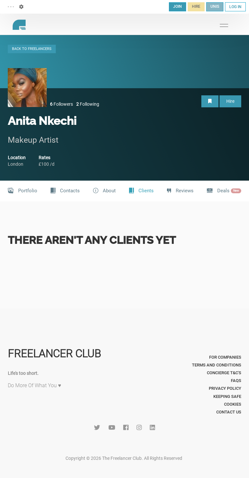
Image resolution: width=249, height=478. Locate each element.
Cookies (232, 404)
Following (87, 104)
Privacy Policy (225, 388)
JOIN (177, 6)
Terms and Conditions (216, 365)
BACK (32, 49)
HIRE (196, 6)
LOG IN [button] (235, 7)
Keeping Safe (227, 396)
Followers (61, 104)
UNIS (214, 6)
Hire (230, 101)
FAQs (236, 380)
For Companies (225, 357)
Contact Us (228, 412)
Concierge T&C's (224, 372)
